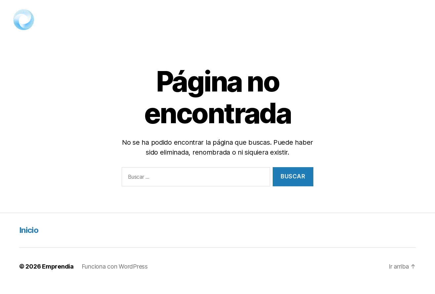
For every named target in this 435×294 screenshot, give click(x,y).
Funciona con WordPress (115, 275)
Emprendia (58, 275)
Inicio (28, 239)
